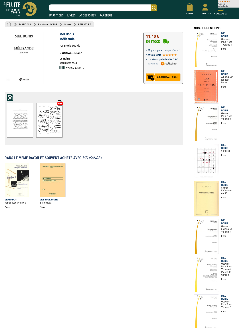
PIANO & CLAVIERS (47, 24)
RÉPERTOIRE (84, 24)
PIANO (67, 24)
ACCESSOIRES (87, 15)
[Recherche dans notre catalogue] (103, 7)
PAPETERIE (105, 15)
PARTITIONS (56, 15)
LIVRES (71, 15)
